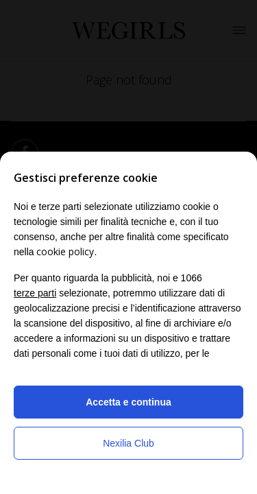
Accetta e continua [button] (128, 402)
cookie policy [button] (65, 251)
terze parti (35, 292)
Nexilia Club (128, 443)
